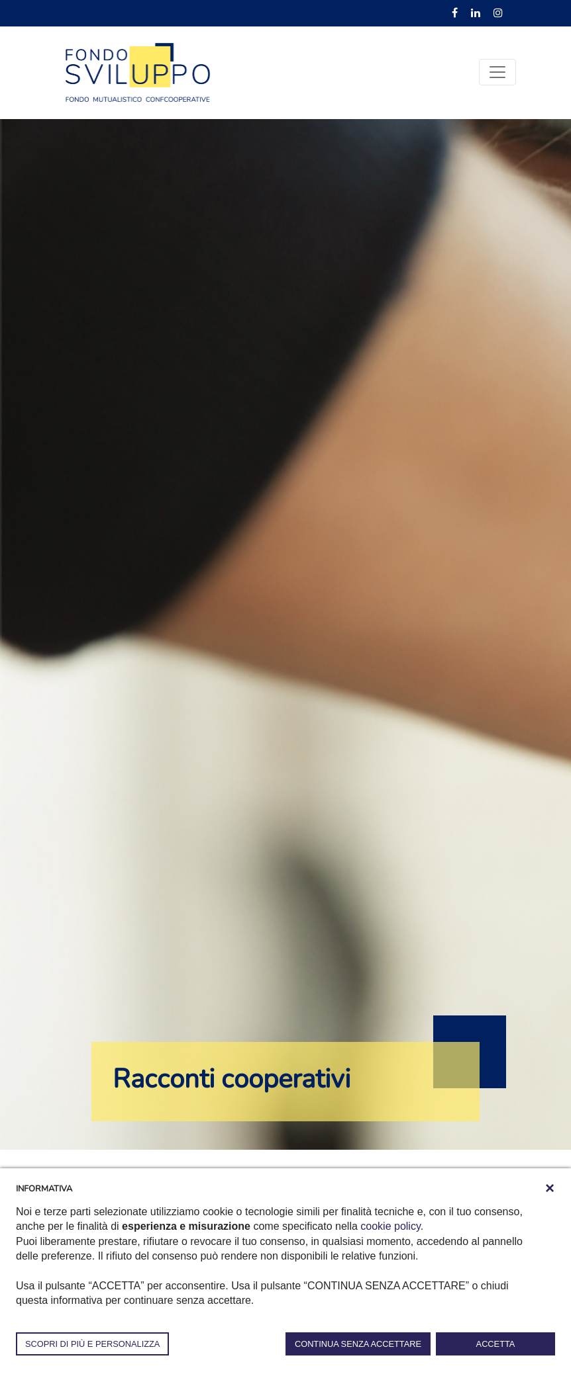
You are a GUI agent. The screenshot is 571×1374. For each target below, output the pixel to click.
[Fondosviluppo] (138, 71)
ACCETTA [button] (495, 1344)
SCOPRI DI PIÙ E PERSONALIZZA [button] (92, 1344)
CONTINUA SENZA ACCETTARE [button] (358, 1344)
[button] (550, 1188)
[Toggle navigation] (497, 72)
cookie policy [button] (390, 1226)
